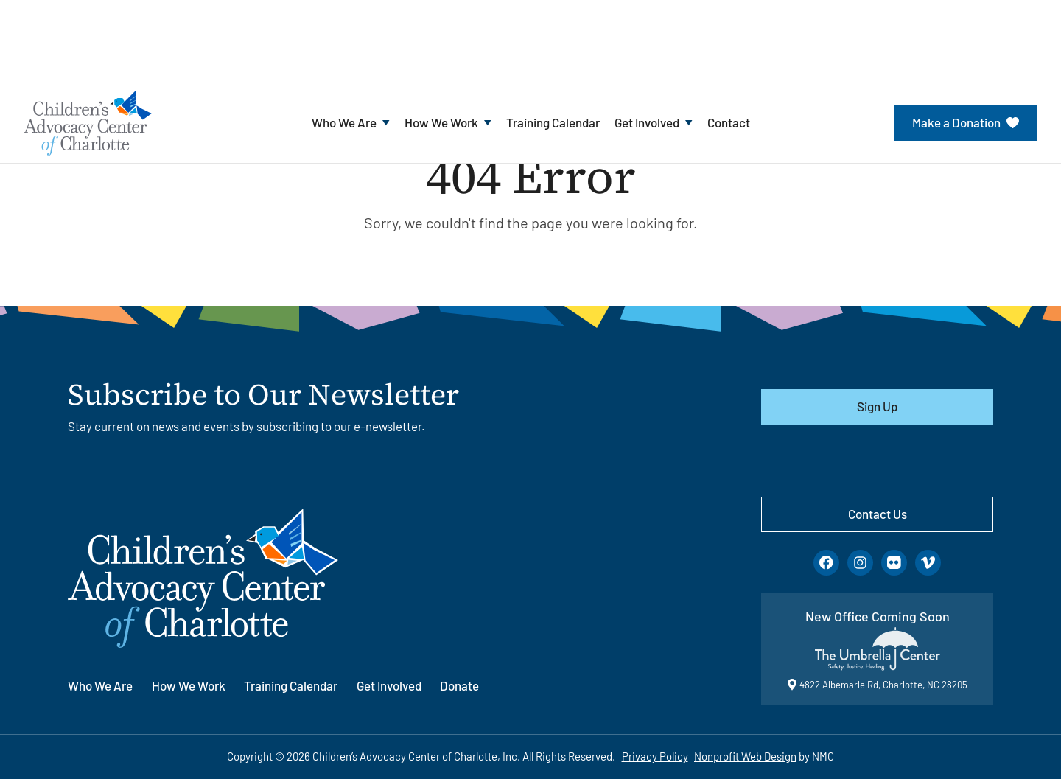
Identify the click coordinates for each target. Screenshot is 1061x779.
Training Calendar (290, 685)
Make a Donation (965, 122)
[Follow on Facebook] (826, 563)
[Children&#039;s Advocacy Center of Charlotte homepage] (88, 122)
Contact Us (877, 513)
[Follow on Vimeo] (928, 563)
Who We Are (100, 685)
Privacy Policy (655, 756)
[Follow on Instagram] (860, 563)
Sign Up (877, 406)
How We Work (188, 685)
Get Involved (389, 685)
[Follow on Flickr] (894, 563)
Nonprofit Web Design (745, 756)
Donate (459, 685)
